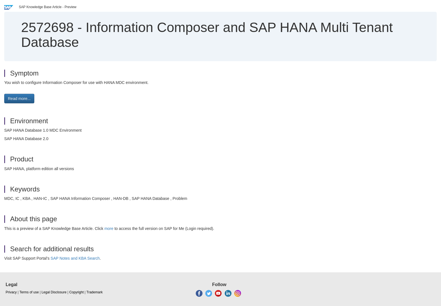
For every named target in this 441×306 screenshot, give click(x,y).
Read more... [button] (19, 98)
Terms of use (29, 292)
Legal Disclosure (54, 292)
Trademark (94, 292)
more (108, 228)
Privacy (11, 292)
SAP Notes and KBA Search (75, 258)
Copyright (76, 292)
